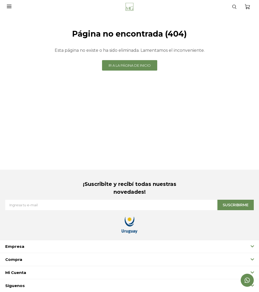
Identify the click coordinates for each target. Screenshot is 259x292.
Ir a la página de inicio (130, 65)
